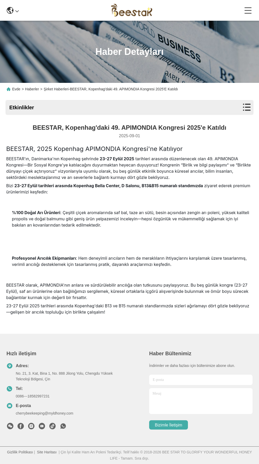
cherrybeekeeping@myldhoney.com (44, 413)
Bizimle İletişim (168, 425)
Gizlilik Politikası (20, 452)
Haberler (32, 89)
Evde (16, 89)
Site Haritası (47, 452)
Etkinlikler (21, 107)
